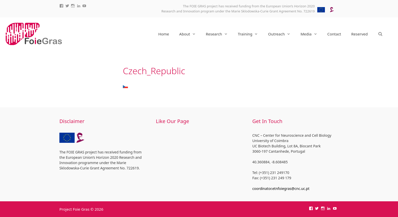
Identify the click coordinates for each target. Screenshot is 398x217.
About (190, 34)
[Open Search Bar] (380, 34)
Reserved (359, 33)
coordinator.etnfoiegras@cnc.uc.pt (280, 188)
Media (311, 34)
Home (163, 33)
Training (250, 34)
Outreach (281, 34)
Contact (334, 33)
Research (219, 34)
